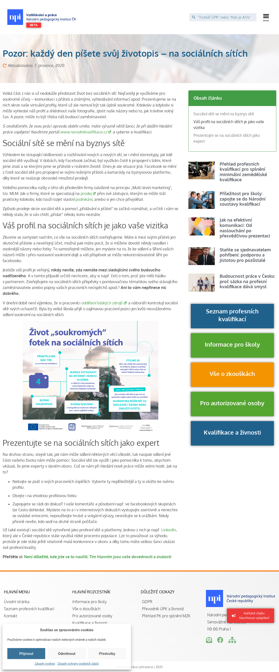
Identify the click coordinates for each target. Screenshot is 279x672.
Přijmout (26, 653)
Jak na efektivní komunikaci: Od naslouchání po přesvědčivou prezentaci (245, 227)
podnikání (83, 199)
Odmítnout (66, 653)
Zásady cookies (45, 663)
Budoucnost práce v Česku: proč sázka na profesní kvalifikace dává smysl (247, 281)
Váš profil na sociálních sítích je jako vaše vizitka (228, 124)
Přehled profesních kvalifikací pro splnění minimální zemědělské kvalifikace (243, 171)
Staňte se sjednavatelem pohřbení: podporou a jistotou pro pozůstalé (245, 255)
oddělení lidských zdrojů (104, 302)
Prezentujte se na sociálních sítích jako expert (226, 138)
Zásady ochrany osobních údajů (78, 663)
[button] (266, 17)
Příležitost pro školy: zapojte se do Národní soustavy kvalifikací (243, 199)
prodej (88, 193)
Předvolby (107, 653)
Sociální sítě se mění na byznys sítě (223, 113)
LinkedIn (168, 529)
